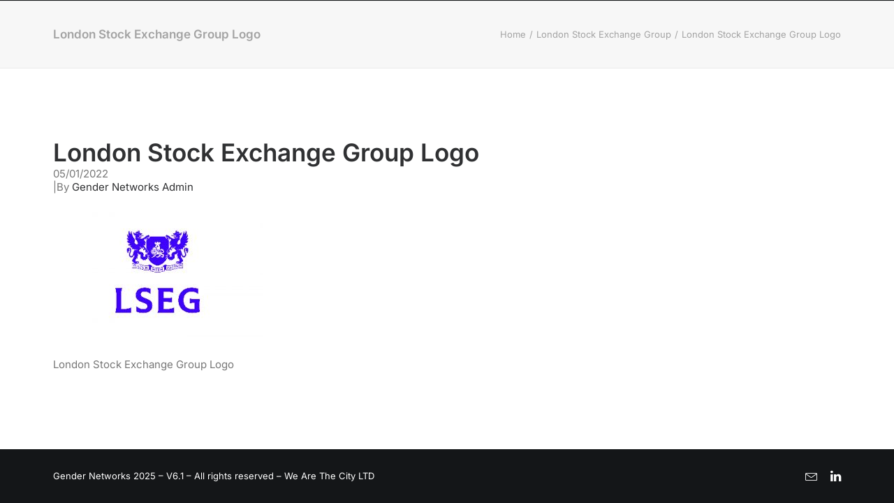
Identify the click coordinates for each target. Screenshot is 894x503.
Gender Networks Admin (132, 187)
